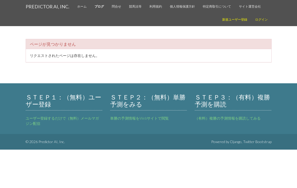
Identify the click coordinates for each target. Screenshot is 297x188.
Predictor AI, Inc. (47, 6)
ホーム (82, 6)
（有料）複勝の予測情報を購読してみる (228, 118)
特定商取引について (217, 6)
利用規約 (155, 6)
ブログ (99, 6)
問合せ (116, 6)
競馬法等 (135, 6)
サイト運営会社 (250, 6)
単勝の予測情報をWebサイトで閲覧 (139, 118)
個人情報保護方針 (182, 6)
